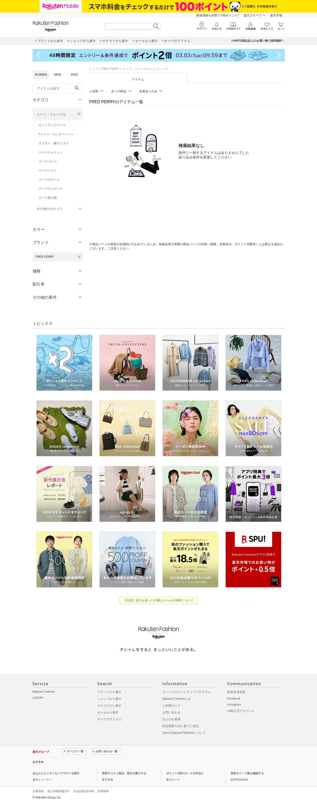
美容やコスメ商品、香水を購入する (124, 773)
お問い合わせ (171, 712)
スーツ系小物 (48, 198)
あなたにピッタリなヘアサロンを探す (56, 773)
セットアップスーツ (52, 125)
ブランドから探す (109, 692)
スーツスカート (49, 179)
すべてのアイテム (109, 719)
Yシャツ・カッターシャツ (56, 134)
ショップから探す (109, 699)
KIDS (74, 74)
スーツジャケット (51, 152)
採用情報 (103, 791)
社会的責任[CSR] (83, 791)
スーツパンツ (48, 161)
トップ (93, 69)
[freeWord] (58, 88)
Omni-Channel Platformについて (184, 733)
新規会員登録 (236, 692)
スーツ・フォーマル (51, 114)
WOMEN (41, 74)
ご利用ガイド (171, 705)
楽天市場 (276, 15)
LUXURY (38, 698)
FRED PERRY (110, 69)
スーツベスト (48, 170)
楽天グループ (253, 15)
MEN (57, 74)
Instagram (234, 704)
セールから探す (108, 712)
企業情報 (38, 791)
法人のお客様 (171, 719)
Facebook (233, 698)
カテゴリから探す (109, 705)
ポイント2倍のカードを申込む (185, 773)
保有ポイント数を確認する (247, 773)
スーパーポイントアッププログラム (186, 692)
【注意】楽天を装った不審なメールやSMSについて (158, 600)
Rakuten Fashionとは (176, 699)
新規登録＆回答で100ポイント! (217, 15)
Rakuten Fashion (44, 692)
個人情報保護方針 (58, 791)
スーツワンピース (51, 188)
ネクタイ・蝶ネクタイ (54, 143)
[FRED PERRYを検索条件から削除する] (79, 256)
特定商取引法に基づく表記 (180, 726)
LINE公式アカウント (241, 711)
